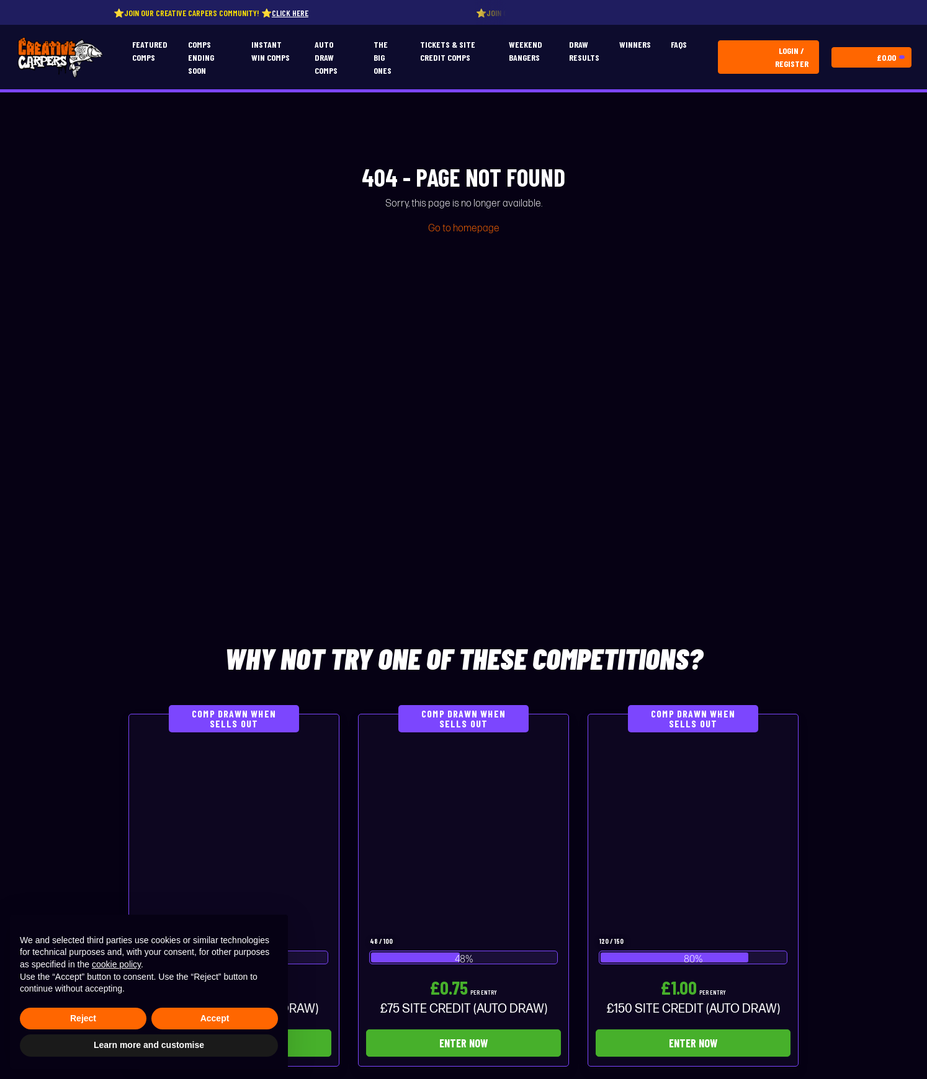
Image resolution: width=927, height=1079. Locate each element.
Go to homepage (463, 228)
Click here (294, 12)
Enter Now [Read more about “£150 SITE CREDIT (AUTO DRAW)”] (693, 1043)
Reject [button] (83, 1018)
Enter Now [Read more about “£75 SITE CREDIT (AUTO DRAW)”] (463, 1043)
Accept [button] (215, 1018)
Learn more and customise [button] (149, 1045)
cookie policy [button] (116, 964)
